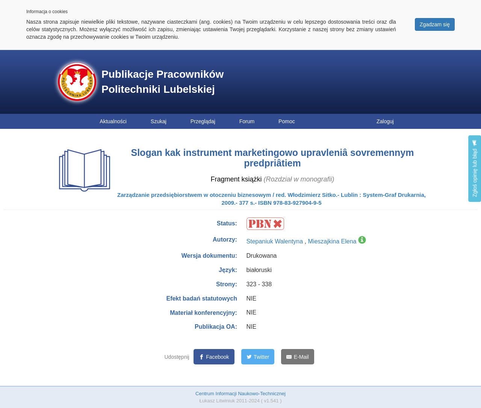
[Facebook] (214, 356)
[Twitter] (258, 356)
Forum (246, 121)
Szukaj (158, 121)
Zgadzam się (435, 24)
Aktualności (113, 121)
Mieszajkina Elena (332, 241)
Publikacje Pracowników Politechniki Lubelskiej (162, 81)
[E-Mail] (297, 356)
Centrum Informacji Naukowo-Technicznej (240, 393)
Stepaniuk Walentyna (276, 241)
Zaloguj (385, 121)
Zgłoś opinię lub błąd (475, 168)
